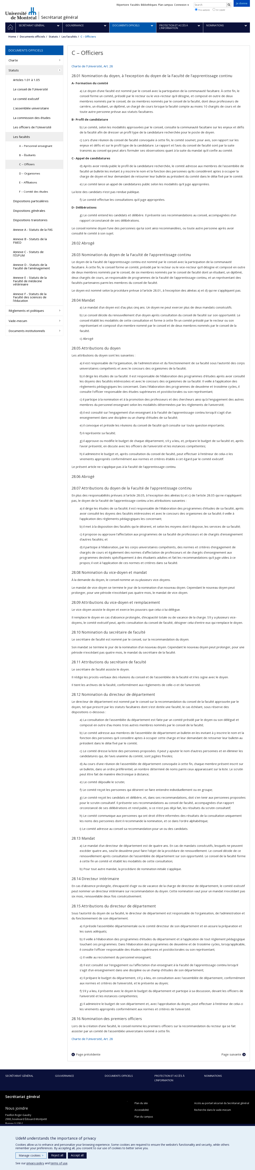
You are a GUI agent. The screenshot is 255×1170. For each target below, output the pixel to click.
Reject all (57, 1155)
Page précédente (88, 1054)
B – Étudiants (27, 155)
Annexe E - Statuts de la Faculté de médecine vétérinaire (30, 280)
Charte (13, 60)
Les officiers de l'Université (32, 127)
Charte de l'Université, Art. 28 (92, 66)
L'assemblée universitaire (31, 108)
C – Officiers (27, 164)
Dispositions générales (29, 211)
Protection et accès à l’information (169, 1078)
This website (202, 9)
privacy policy (35, 1163)
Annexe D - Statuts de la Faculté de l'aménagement (31, 266)
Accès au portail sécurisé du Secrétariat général (221, 1103)
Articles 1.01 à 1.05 (26, 80)
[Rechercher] (228, 4)
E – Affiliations (28, 182)
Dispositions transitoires (30, 220)
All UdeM (219, 9)
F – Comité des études (33, 191)
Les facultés (69, 36)
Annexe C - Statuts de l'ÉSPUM (28, 253)
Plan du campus (144, 1116)
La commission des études (32, 118)
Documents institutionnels (27, 331)
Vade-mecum (18, 321)
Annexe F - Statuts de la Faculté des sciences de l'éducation (29, 297)
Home (12, 36)
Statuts (53, 36)
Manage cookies (31, 1155)
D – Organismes (29, 173)
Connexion (181, 5)
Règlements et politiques (26, 311)
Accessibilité (142, 1110)
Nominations (213, 1076)
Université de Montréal (20, 13)
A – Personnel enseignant (35, 146)
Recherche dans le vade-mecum (212, 1110)
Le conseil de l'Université (30, 89)
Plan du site (141, 1103)
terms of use (59, 1163)
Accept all (77, 1155)
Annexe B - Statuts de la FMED (30, 240)
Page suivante (231, 1054)
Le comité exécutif (26, 99)
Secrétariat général (59, 17)
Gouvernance (64, 1076)
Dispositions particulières (31, 201)
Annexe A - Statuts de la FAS (33, 230)
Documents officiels (32, 36)
